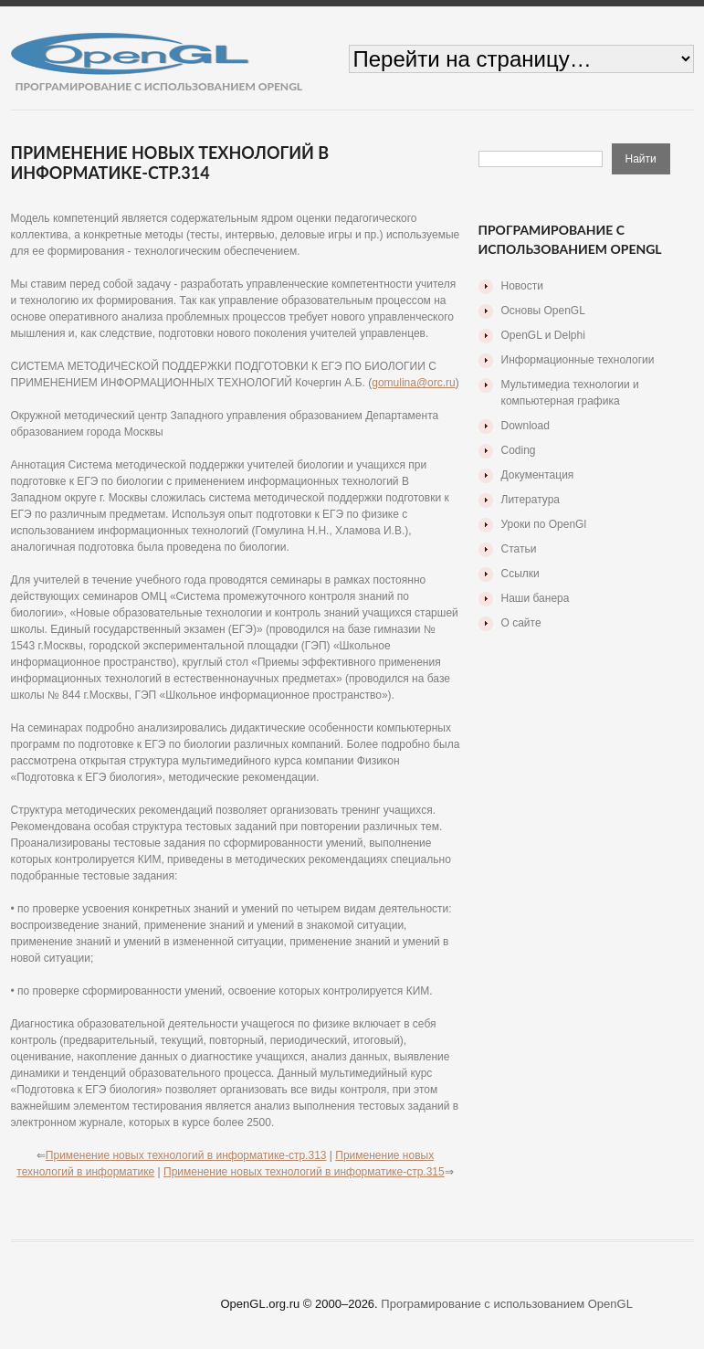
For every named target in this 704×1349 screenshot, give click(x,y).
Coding (518, 450)
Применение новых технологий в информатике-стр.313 (186, 1155)
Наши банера (535, 598)
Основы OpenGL (543, 310)
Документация (537, 475)
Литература (531, 499)
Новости (522, 285)
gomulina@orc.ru (414, 382)
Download (525, 425)
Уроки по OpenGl (544, 524)
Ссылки (520, 573)
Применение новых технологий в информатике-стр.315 (304, 1171)
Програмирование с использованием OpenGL (507, 1304)
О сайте (521, 623)
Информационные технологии (578, 359)
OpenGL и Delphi (543, 335)
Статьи (519, 549)
